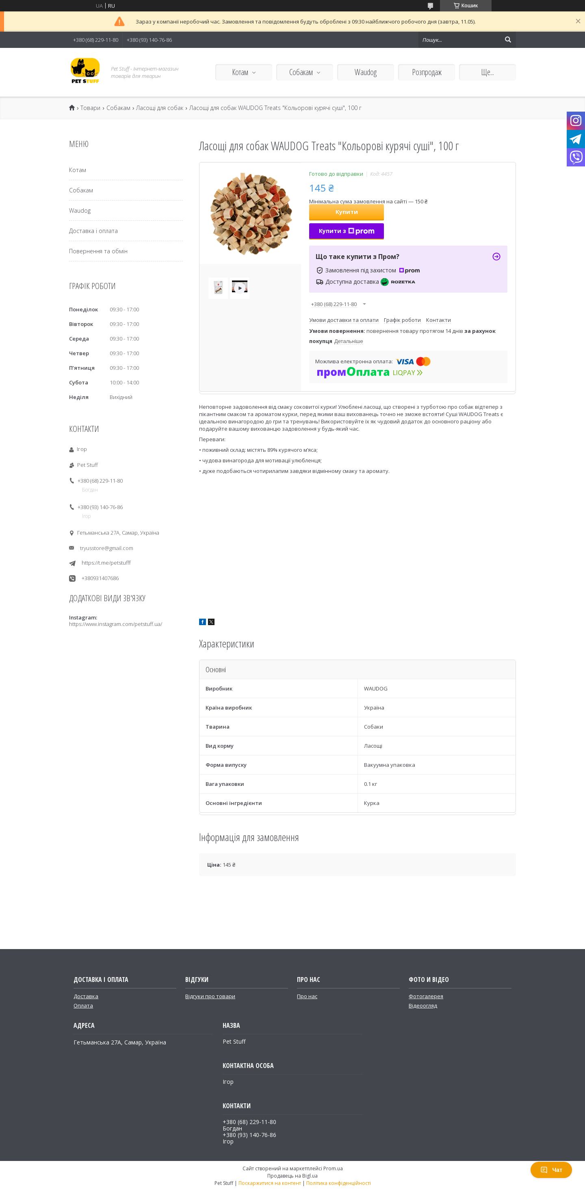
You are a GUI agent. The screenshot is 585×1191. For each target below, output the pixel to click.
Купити (347, 212)
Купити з (347, 231)
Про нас (307, 996)
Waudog (366, 72)
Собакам (301, 72)
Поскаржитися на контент (269, 1183)
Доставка (86, 996)
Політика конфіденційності (338, 1183)
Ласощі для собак (159, 108)
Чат (551, 1170)
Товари (90, 108)
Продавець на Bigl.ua (292, 1175)
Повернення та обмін (98, 251)
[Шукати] (508, 40)
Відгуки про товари (210, 996)
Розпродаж (427, 72)
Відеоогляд (423, 1005)
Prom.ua (333, 1168)
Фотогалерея (426, 996)
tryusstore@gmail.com (106, 548)
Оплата (83, 1005)
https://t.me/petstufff (106, 562)
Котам (240, 72)
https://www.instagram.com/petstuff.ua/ (115, 624)
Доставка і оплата (93, 231)
